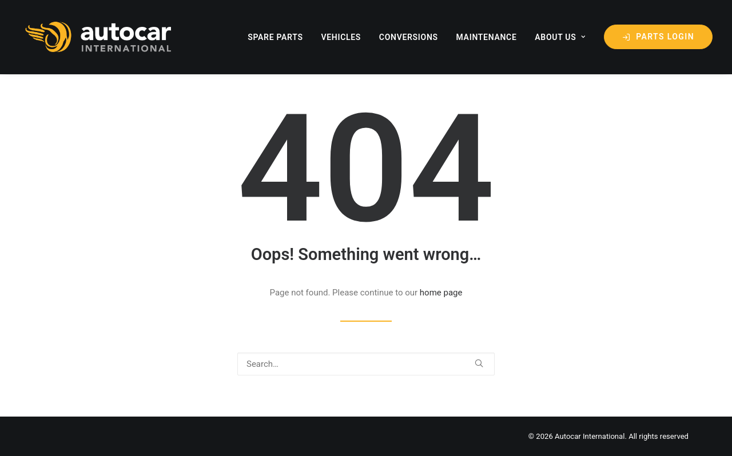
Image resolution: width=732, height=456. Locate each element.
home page (441, 292)
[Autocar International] (100, 36)
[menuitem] (279, 37)
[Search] (366, 364)
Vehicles (341, 37)
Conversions (408, 37)
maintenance (486, 37)
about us (560, 37)
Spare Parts (275, 37)
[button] (479, 363)
